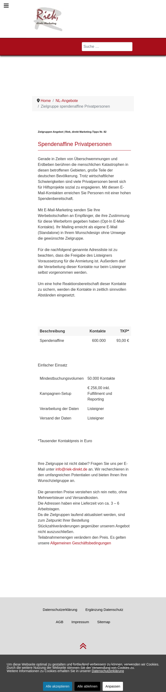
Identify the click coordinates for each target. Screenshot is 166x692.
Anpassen (112, 686)
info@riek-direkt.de (71, 469)
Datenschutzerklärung (60, 610)
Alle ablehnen (87, 686)
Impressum (80, 622)
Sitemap (103, 622)
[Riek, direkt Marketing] (48, 19)
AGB (59, 622)
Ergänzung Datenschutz (104, 610)
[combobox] (107, 46)
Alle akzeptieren (58, 686)
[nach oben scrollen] (83, 649)
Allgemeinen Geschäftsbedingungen (80, 543)
